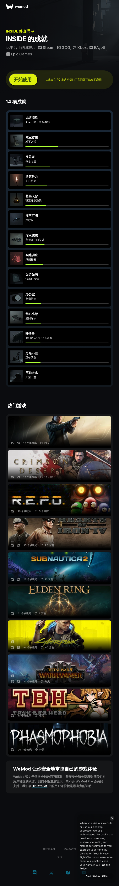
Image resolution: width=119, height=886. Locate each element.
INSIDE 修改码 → (20, 31)
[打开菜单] (111, 6)
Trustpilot (39, 786)
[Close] (112, 818)
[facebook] (68, 873)
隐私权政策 (70, 849)
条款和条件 (49, 849)
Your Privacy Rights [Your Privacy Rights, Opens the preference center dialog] (96, 875)
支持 (59, 856)
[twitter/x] (51, 872)
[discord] (34, 872)
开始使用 (22, 79)
